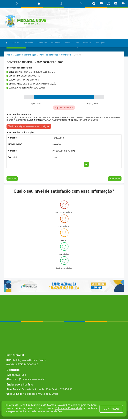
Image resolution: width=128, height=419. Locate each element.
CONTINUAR (111, 408)
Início (9, 55)
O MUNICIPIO (15, 43)
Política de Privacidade (68, 408)
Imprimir (115, 179)
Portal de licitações (49, 55)
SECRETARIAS (43, 43)
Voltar (12, 179)
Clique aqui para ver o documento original (28, 126)
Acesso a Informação (25, 55)
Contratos (66, 55)
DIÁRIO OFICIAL (56, 43)
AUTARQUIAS (87, 43)
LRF (78, 43)
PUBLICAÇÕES (101, 43)
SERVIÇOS (69, 43)
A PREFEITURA (29, 43)
